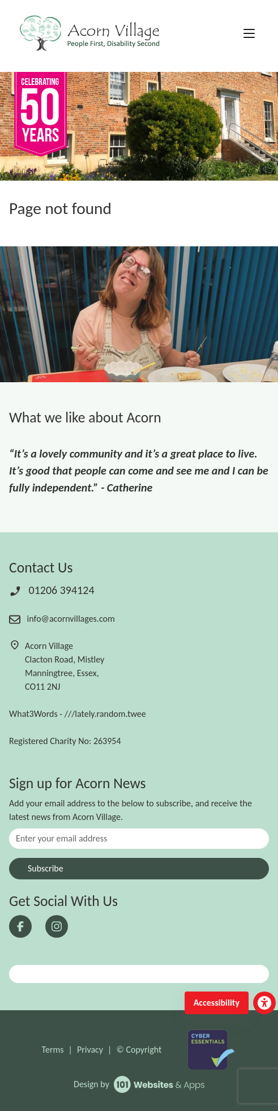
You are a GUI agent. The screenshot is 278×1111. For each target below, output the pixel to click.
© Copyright (138, 1049)
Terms (53, 1049)
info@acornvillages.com (62, 618)
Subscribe (45, 868)
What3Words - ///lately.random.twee (77, 713)
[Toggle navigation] (249, 34)
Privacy (90, 1049)
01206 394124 (52, 590)
